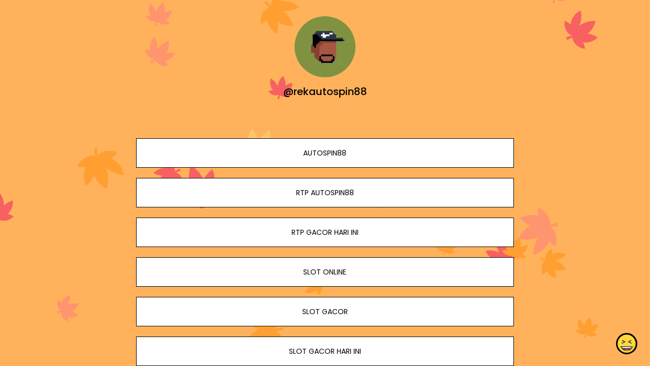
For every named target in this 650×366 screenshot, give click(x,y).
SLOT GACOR (325, 312)
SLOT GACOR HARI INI (325, 351)
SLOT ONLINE (324, 272)
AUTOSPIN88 (324, 153)
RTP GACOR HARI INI (325, 232)
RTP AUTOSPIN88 (325, 193)
